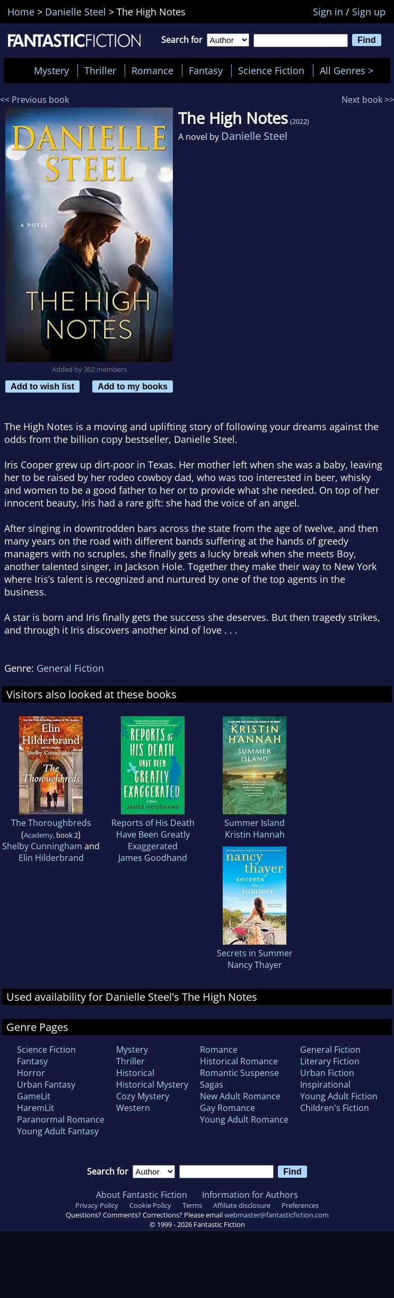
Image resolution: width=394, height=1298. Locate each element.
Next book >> (368, 99)
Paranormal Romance (60, 1119)
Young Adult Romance (244, 1119)
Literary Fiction (330, 1061)
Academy (38, 835)
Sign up (369, 11)
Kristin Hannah (255, 834)
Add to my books (133, 386)
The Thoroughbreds (51, 823)
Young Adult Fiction (339, 1096)
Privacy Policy (96, 1205)
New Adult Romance (240, 1096)
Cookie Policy (150, 1205)
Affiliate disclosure (241, 1205)
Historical (135, 1073)
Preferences (300, 1205)
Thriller (100, 70)
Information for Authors (250, 1195)
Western (133, 1108)
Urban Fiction (327, 1073)
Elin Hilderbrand (51, 858)
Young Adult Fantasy (58, 1131)
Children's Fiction (334, 1108)
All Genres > (349, 70)
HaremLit (35, 1108)
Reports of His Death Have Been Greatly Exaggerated (153, 834)
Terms (192, 1205)
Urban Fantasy (46, 1084)
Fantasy (206, 70)
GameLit (33, 1096)
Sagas (211, 1084)
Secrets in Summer (255, 953)
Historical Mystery (152, 1084)
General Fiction (70, 668)
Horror (31, 1073)
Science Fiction (271, 70)
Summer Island (254, 823)
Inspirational (325, 1084)
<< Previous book (34, 99)
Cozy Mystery (142, 1096)
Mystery (51, 70)
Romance (152, 70)
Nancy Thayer (254, 965)
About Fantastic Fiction (141, 1195)
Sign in (328, 11)
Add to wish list (42, 386)
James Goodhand (152, 858)
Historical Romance (239, 1061)
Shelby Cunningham (42, 846)
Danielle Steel (254, 136)
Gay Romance (227, 1108)
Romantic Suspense (239, 1073)
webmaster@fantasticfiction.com (276, 1215)
